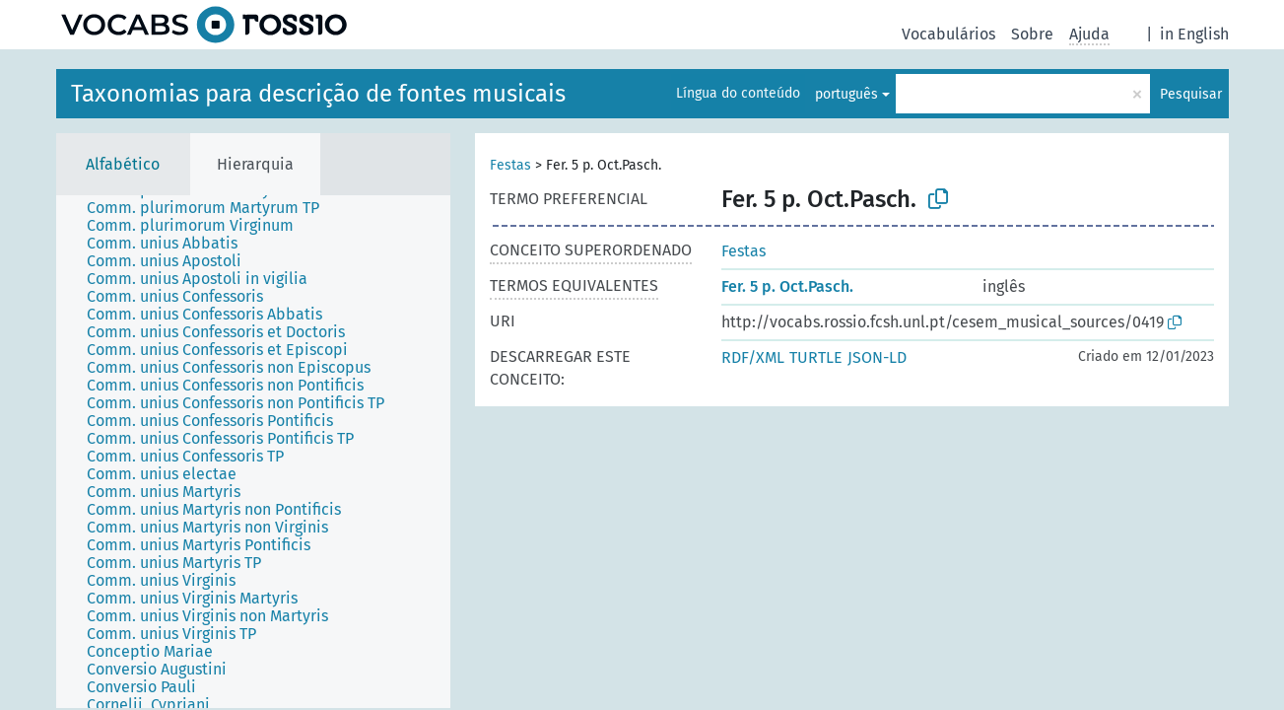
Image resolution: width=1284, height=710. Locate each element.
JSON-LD (877, 357)
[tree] (253, 451)
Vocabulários (948, 34)
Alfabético (123, 164)
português (846, 94)
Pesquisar (1191, 94)
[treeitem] (211, 208)
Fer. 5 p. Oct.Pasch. (787, 286)
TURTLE (816, 357)
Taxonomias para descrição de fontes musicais (318, 93)
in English (1194, 34)
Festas (510, 165)
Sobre (1032, 34)
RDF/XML (752, 357)
